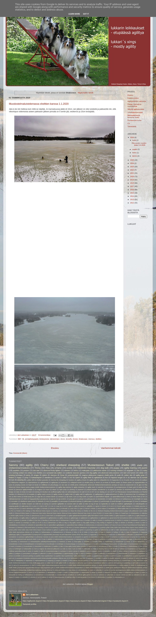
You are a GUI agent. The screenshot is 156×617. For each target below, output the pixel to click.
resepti (58, 560)
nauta (145, 499)
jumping (142, 537)
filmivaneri (12, 527)
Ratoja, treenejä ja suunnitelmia (134, 105)
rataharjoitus (19, 560)
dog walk (104, 468)
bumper (87, 520)
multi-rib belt (113, 549)
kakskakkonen (80, 539)
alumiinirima (138, 518)
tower (137, 572)
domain (123, 522)
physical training (75, 501)
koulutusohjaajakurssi (84, 544)
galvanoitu (74, 530)
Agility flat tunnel (79, 506)
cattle (94, 520)
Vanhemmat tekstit (110, 448)
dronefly (69, 439)
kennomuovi (24, 541)
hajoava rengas (117, 477)
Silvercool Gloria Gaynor (22, 513)
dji (45, 522)
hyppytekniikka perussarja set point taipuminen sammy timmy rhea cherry (65, 534)
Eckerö (104, 506)
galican (56, 530)
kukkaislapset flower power (109, 544)
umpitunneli (130, 485)
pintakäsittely (58, 553)
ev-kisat (105, 482)
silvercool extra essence (110, 473)
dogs (116, 522)
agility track (91, 487)
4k (23, 439)
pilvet (49, 553)
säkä (64, 477)
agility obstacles (79, 487)
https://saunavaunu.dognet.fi (76, 601)
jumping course (20, 485)
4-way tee (59, 506)
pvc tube (82, 558)
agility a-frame (81, 480)
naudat (36, 551)
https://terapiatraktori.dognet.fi (54, 601)
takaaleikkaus (52, 572)
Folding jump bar (14, 508)
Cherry (44, 465)
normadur (14, 501)
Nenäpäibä (111, 508)
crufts (33, 522)
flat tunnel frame (30, 527)
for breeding (54, 527)
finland (11, 477)
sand (109, 563)
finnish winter (115, 482)
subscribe (99, 570)
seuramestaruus (24, 565)
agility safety (25, 518)
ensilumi (22, 525)
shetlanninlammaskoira (19, 468)
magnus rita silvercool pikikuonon (49, 549)
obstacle (40, 501)
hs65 (25, 499)
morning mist (103, 549)
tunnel (133, 473)
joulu (10, 485)
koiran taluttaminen (139, 541)
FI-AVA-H (111, 506)
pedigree (18, 553)
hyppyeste (135, 532)
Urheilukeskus (135, 513)
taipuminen (42, 572)
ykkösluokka (101, 577)
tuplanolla (104, 504)
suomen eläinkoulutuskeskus (17, 572)
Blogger (90, 584)
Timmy (38, 468)
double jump (88, 482)
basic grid (132, 487)
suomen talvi (71, 504)
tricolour (45, 492)
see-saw (36, 470)
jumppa (11, 539)
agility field (87, 477)
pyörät (105, 558)
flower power (127, 482)
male (63, 549)
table (80, 504)
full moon (69, 527)
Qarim (77, 477)
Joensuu (91, 439)
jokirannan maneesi (42, 537)
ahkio (121, 494)
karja (96, 539)
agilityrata (54, 482)
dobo (60, 522)
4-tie (51, 506)
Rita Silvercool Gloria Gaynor (41, 511)
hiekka (37, 532)
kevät (36, 485)
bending (45, 520)
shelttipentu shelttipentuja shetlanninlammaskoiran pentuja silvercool (31, 570)
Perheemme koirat (134, 120)
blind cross (79, 520)
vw (39, 577)
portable (17, 556)
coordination (134, 520)
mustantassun (131, 549)
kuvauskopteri (28, 546)
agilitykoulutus (52, 518)
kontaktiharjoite (29, 544)
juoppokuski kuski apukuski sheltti (26, 539)
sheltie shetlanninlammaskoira (108, 565)
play (77, 553)
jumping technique (16, 475)
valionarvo (137, 575)
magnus (40, 489)
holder (86, 532)
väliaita (44, 577)
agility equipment (121, 515)
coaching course (109, 520)
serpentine (128, 489)
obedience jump (84, 551)
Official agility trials (123, 508)
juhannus (115, 537)
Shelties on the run (89, 511)
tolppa (121, 572)
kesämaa (62, 541)
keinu (76, 470)
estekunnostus (90, 525)
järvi (40, 539)
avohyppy (141, 494)
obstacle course (97, 551)
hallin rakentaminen (122, 530)
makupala (85, 470)
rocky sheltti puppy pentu (36, 563)
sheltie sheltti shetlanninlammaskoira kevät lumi (51, 565)
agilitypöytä (99, 494)
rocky (145, 470)
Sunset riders (108, 513)
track (30, 492)
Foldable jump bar (139, 506)
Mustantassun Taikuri (101, 465)
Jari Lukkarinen (32, 595)
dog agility (93, 473)
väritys (51, 577)
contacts (61, 496)
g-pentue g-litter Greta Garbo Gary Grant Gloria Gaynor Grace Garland (121, 527)
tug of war (94, 504)
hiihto (75, 532)
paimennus (133, 551)
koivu (20, 544)
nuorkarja (63, 551)
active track (49, 515)
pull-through (105, 501)
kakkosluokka (59, 539)
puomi (144, 468)
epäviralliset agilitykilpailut (56, 525)
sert (10, 565)
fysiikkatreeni (94, 527)
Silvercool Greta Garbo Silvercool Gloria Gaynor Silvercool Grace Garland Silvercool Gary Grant (61, 513)
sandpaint (144, 501)
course (11, 522)
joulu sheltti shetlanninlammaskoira (61, 537)
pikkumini (43, 553)
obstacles (107, 551)
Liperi (81, 508)
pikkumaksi (88, 501)
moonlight (137, 499)
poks (127, 480)
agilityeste (34, 518)
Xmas (27, 515)
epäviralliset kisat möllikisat (75, 525)
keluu (145, 539)
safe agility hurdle (61, 563)
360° (19, 439)
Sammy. (55, 511)
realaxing (50, 560)
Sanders (71, 480)
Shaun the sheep (75, 511)
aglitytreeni (103, 518)
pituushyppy (54, 485)
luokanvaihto (27, 549)
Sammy (13, 465)
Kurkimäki (64, 508)
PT (114, 492)
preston (26, 470)
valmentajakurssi (73, 492)
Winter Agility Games (17, 515)
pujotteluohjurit (98, 556)
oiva (47, 501)
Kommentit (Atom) (20, 453)
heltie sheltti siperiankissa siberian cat (20, 532)
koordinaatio (51, 544)
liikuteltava (123, 546)
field (128, 496)
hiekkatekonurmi (58, 532)
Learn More (74, 14)
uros (94, 575)
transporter (12, 575)
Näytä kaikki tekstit (85, 93)
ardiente (16, 520)
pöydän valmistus (115, 558)
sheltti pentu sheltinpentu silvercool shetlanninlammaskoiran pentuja (93, 485)
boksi (140, 487)
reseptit (64, 560)
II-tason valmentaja (27, 508)
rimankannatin (126, 560)
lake (61, 546)
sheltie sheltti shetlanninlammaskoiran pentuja (82, 565)
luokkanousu (127, 499)
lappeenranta (92, 546)
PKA (12, 511)
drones (75, 439)
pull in (113, 556)
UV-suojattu (30, 494)
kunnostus (144, 544)
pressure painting (28, 556)
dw (138, 470)
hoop (101, 532)
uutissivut (101, 575)
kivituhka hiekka (97, 541)
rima (136, 501)
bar (10, 496)
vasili (112, 504)
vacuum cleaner (121, 575)
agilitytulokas (94, 518)
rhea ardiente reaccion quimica (78, 560)
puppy (116, 468)
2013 (132, 199)
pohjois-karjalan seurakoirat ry (96, 489)
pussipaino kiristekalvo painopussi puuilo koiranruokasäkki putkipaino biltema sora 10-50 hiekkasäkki (47, 558)
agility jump (140, 475)
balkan (31, 520)
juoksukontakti (73, 475)
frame (62, 527)
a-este (69, 468)
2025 (132, 160)
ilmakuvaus (83, 439)
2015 (132, 193)
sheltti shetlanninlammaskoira (94, 567)
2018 (132, 183)
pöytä (112, 489)
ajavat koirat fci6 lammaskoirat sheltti (121, 518)
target (60, 572)
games (82, 530)
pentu (28, 475)
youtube (109, 577)
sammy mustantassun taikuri (97, 563)
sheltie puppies (123, 565)
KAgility (37, 508)
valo (143, 575)
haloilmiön (133, 530)
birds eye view (54, 520)
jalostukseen (139, 534)
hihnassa (68, 532)
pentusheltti (26, 553)
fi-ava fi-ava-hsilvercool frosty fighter (134, 525)
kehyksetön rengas (126, 539)
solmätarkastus (82, 570)
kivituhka (86, 541)
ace (43, 515)
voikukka (33, 577)
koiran (128, 541)
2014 (132, 196)
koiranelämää (13, 544)
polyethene (141, 553)
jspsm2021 (94, 537)
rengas (36, 475)
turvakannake (50, 575)
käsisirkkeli (38, 546)
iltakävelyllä (121, 534)
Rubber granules (42, 480)
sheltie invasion (27, 504)
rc (126, 477)
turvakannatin (61, 575)
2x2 (71, 477)
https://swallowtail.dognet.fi (97, 601)
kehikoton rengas (113, 539)
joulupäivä (78, 537)
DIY (93, 492)
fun (144, 496)
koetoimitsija (109, 541)
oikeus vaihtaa (123, 551)
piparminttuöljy (68, 553)
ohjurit (114, 551)
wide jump (25, 506)
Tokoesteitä (132, 126)
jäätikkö (50, 539)
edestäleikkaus (13, 525)
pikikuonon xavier (99, 470)
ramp (137, 558)
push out (11, 558)
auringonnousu (121, 487)
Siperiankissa (32, 482)
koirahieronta (119, 541)
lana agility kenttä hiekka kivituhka (75, 546)
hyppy (19, 477)
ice (122, 480)
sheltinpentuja (141, 565)
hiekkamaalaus (45, 532)
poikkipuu (89, 553)
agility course (57, 494)
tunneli (144, 477)
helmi (134, 153)
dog (65, 522)
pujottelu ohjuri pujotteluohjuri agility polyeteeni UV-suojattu (73, 556)
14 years (34, 506)
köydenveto (47, 546)
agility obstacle (140, 515)
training (36, 492)
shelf (33, 565)
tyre (12, 480)
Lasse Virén (73, 508)
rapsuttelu (144, 558)
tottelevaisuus (129, 572)
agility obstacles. (14, 518)
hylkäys (116, 532)
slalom (44, 475)
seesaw (119, 489)
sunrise (106, 570)
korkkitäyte (60, 544)
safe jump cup (81, 563)
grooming (89, 530)
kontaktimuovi (40, 544)
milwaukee (87, 549)
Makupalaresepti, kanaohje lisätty (134, 116)
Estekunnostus (133, 98)
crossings (26, 522)
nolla (41, 551)
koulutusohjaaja (70, 544)
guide (96, 530)
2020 (132, 176)
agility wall (78, 494)
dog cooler (82, 496)
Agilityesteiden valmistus (137, 101)
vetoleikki (25, 577)
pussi (58, 477)
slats (17, 492)
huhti (134, 140)
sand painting (118, 563)
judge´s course (104, 537)
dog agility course (75, 522)
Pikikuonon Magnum (18, 482)
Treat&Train (124, 513)
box (106, 477)
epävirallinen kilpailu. (103, 496)
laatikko (55, 546)
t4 (35, 572)
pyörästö (98, 558)
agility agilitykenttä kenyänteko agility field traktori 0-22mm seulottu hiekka (91, 515)
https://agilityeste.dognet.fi (32, 601)
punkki (119, 556)
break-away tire (29, 496)
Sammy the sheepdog (58, 480)
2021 (132, 173)
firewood (20, 527)
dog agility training (89, 522)
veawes (17, 577)
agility (29, 465)
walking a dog (71, 577)
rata (12, 560)
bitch (72, 520)
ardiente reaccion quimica (75, 473)
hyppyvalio (93, 534)
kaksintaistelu (69, 539)
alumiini (100, 487)
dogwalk (130, 470)
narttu (29, 551)
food (46, 527)
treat (121, 485)
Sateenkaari (64, 511)
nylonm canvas (72, 551)
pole (95, 553)
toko (86, 504)
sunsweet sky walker (54, 473)
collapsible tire (104, 480)
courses (18, 522)
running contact (18, 473)
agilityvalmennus (111, 494)
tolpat (114, 572)
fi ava (113, 525)
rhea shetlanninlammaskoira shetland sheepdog (105, 560)
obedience (49, 477)
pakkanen (142, 551)
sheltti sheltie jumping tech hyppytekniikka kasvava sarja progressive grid (31, 567)
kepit (30, 485)
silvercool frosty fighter (51, 470)
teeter (66, 572)
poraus (11, 556)
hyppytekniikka (140, 482)
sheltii (132, 565)
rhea (48, 468)
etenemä (100, 525)
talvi (124, 473)
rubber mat (50, 563)
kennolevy (14, 541)
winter (141, 473)
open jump (63, 489)
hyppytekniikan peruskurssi (39, 499)
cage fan (40, 496)
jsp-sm (53, 499)
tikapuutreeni (85, 572)
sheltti (139, 465)
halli (112, 530)
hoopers (108, 532)
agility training (130, 468)
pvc (133, 480)
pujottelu (16, 470)
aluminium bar (131, 494)
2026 (132, 137)
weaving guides (82, 577)
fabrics (107, 525)
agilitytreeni (84, 518)
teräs (24, 492)
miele (79, 549)
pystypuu (90, 558)
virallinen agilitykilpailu (125, 504)
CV (129, 123)
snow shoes (71, 570)
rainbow (130, 558)
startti (91, 570)
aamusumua (35, 515)
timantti (100, 572)
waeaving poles (59, 577)
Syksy (117, 513)
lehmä (117, 499)
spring (46, 504)
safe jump (72, 563)
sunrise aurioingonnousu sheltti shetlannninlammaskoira (128, 570)
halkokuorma (104, 530)
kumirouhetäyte (134, 544)
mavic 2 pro (71, 549)
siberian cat (134, 477)
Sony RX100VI (97, 513)
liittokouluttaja (133, 546)
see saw (64, 485)
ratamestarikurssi (40, 560)
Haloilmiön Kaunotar (86, 468)
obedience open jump (27, 501)
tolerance (107, 572)
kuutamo (19, 546)
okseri (54, 489)
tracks (143, 572)
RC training (26, 511)
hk (80, 532)
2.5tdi (40, 506)
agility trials (69, 494)
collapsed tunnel (75, 482)
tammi (134, 156)
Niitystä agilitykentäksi (136, 109)
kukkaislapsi (123, 544)
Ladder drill (30, 480)
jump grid (72, 499)
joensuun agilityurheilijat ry (25, 489)
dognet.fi (109, 522)
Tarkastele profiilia (29, 604)
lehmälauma (102, 546)
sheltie (125, 465)
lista (141, 546)
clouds (100, 520)
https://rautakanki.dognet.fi (118, 601)
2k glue (139, 485)
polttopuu (102, 553)
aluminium (109, 487)
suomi (30, 572)
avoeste (24, 520)
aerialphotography (32, 439)
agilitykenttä (44, 482)
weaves (67, 470)
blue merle (17, 496)
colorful (119, 520)
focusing (40, 527)
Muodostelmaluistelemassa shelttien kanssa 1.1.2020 (39, 103)
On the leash (135, 508)
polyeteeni (133, 553)
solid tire (38, 504)
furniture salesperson (81, 527)
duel (143, 522)
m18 (35, 549)
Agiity (69, 506)
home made (94, 532)
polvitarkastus (112, 553)
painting (72, 489)
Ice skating (100, 492)
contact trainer (50, 496)
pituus (96, 501)
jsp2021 (86, 537)
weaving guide (14, 506)
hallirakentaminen (15, 499)
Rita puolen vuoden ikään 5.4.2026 (139, 144)
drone (63, 439)
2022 (132, 170)
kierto (69, 541)
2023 (132, 167)
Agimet (97, 506)
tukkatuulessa (29, 575)
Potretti (18, 511)
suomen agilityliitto (57, 504)
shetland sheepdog (68, 465)
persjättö (35, 553)
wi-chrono (92, 577)
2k (88, 492)
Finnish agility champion (124, 506)
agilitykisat (98, 477)
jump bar (135, 537)
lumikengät (17, 549)
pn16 (82, 553)
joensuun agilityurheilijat (26, 537)
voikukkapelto (140, 504)
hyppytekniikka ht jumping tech (31, 534)
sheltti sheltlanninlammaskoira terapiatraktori (69, 567)
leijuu (110, 546)
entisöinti (30, 525)
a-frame (58, 468)
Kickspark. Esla (54, 508)
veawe (11, 577)
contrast (125, 520)
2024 (132, 163)
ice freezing (102, 534)
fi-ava (119, 525)
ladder (110, 499)
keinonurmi (138, 539)
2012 (132, 203)
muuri (47, 489)
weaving (20, 480)
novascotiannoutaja (52, 551)
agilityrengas (74, 518)
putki (119, 475)
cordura (143, 520)
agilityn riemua (63, 518)
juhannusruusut (125, 537)
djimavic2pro (55, 439)
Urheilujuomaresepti (135, 112)
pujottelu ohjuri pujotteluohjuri (44, 556)
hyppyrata (115, 480)
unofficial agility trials (58, 492)
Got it (86, 14)
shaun (30, 473)
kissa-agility (77, 541)
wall (83, 492)
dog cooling (100, 522)
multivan (122, 549)
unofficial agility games (84, 575)
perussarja (64, 501)
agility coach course (44, 494)
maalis (135, 149)
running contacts (116, 470)
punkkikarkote (128, 556)
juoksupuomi (90, 499)
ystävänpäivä (118, 577)
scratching (127, 563)
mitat (94, 549)
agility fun (131, 515)
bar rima (37, 520)
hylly (122, 532)
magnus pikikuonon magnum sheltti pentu (98, 475)
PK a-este (144, 508)
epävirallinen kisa (41, 525)
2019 (132, 180)
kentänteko (102, 499)
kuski (12, 546)
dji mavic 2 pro (71, 496)
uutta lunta (110, 575)
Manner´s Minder (90, 508)
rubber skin (128, 475)
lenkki (116, 546)
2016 (132, 190)
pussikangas (128, 501)
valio (129, 575)
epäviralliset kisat (118, 496)
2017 (132, 186)
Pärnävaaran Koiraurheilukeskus (128, 492)
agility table (93, 480)
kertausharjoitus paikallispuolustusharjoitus (43, 541)
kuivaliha (96, 544)
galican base (64, 530)
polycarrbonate (122, 553)
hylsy (127, 532)
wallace (144, 480)
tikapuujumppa (74, 572)
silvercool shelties (60, 570)
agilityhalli (43, 518)
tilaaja (93, 572)
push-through (116, 501)
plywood (81, 489)
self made (136, 563)
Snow (62, 475)
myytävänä (141, 549)
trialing (20, 575)
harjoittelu (142, 530)
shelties (98, 439)
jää (44, 539)
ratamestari (29, 560)
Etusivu (55, 448)
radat (124, 558)
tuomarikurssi (40, 575)
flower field (136, 496)
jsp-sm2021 (62, 499)
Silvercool (20, 494)
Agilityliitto (90, 506)
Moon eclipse (102, 508)
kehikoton (103, 539)
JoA (108, 492)
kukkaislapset (36, 477)
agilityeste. (88, 494)
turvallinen (71, 575)
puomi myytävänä (139, 556)
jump (26, 477)
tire (138, 480)
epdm (91, 496)
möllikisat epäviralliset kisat (17, 551)
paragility (55, 501)
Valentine (144, 513)
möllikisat (44, 485)
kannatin (89, 539)
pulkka (107, 556)
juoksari (81, 499)
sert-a (15, 565)
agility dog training (64, 487)
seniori (143, 563)
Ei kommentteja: (44, 435)
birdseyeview (44, 439)
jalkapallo (130, 534)
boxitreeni (64, 482)
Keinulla (44, 508)
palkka (11, 553)
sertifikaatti (15, 504)
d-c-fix (39, 522)
